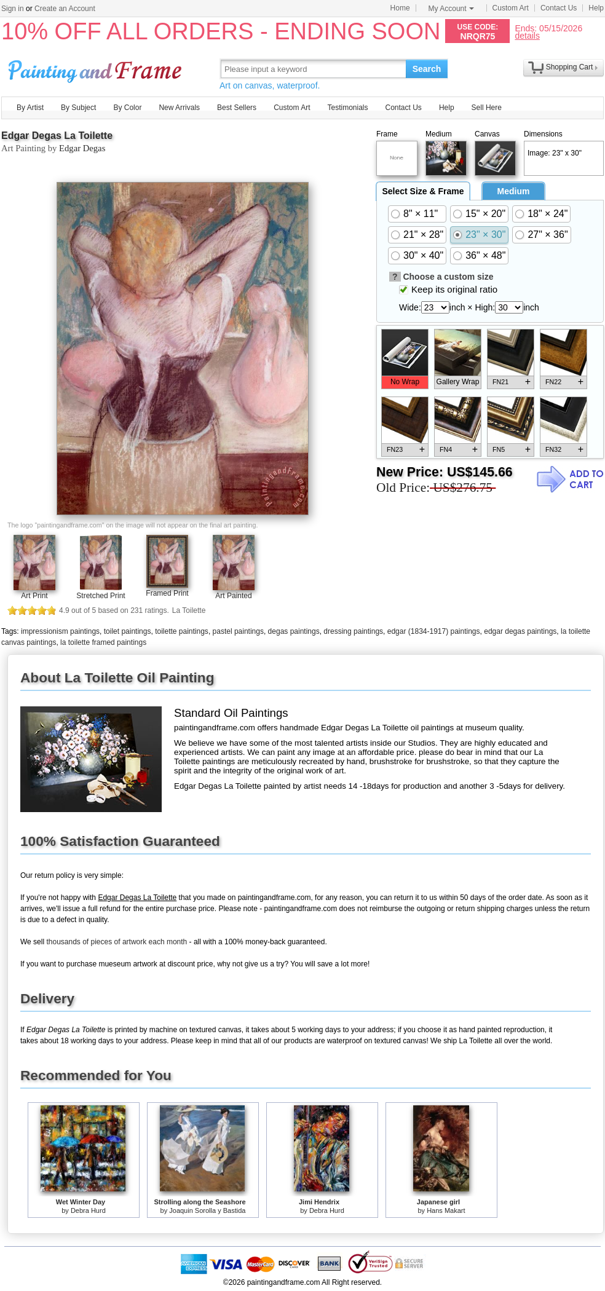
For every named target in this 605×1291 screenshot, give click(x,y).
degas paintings (294, 631)
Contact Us (558, 8)
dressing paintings (353, 631)
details (527, 35)
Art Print (34, 595)
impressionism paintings (60, 631)
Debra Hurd (88, 1210)
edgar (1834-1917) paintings (433, 631)
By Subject (78, 107)
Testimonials (347, 107)
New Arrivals (179, 107)
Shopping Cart (569, 67)
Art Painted (233, 595)
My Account (451, 8)
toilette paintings (181, 631)
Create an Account (64, 8)
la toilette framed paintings (103, 642)
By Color (127, 107)
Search (427, 69)
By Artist (30, 107)
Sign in (12, 8)
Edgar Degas (82, 148)
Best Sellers (236, 107)
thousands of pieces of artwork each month (116, 942)
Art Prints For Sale (96, 69)
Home (400, 8)
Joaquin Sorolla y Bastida (207, 1210)
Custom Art (510, 8)
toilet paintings (127, 631)
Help (596, 8)
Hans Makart (446, 1210)
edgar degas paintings (520, 631)
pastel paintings (238, 631)
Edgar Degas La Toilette (57, 135)
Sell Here (487, 107)
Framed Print (167, 593)
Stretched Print (100, 595)
